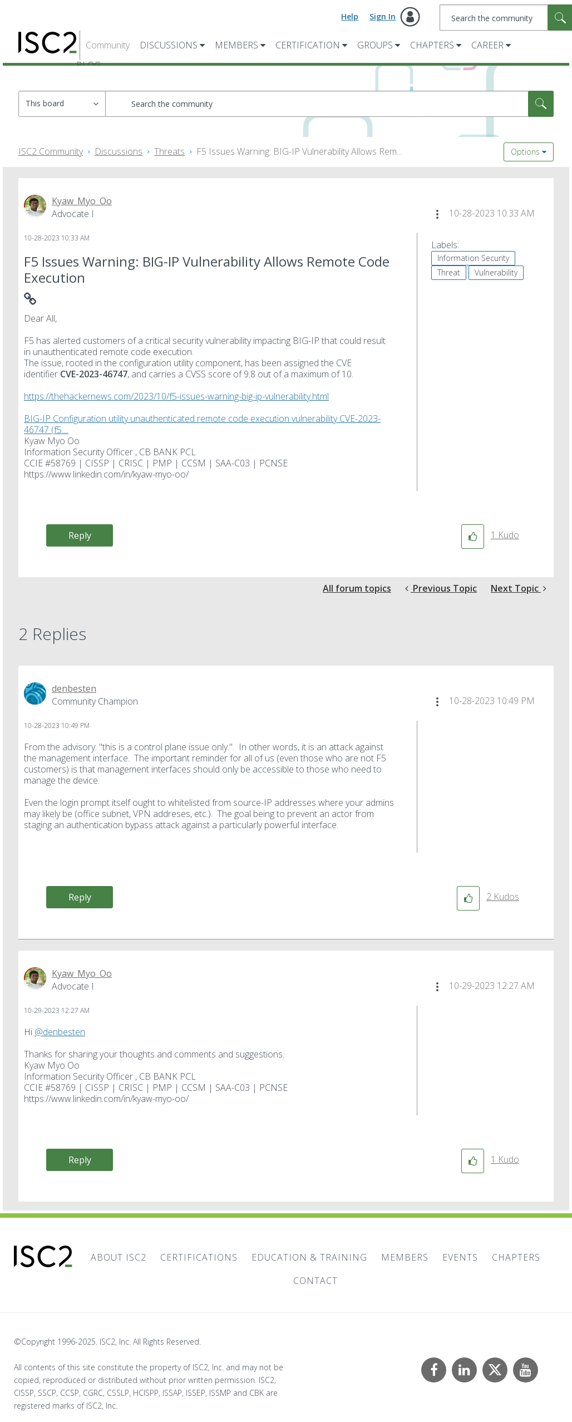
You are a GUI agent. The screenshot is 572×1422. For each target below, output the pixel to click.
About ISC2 (118, 1257)
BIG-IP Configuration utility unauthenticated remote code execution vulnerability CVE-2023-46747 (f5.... (202, 424)
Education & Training (309, 1257)
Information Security (473, 258)
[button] (437, 214)
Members (236, 45)
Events (460, 1257)
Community (108, 45)
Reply (79, 535)
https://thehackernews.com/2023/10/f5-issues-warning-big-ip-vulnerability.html (176, 396)
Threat (448, 272)
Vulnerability (496, 272)
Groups (375, 45)
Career (487, 45)
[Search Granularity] (62, 103)
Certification (307, 45)
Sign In (382, 16)
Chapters (432, 45)
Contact (315, 1281)
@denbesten (59, 1032)
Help (349, 16)
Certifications (199, 1257)
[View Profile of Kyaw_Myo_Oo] (82, 201)
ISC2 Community (50, 151)
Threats (169, 151)
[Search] (329, 104)
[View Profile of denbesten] (74, 688)
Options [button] (525, 151)
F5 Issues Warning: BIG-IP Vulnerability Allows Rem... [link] (299, 151)
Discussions (169, 45)
